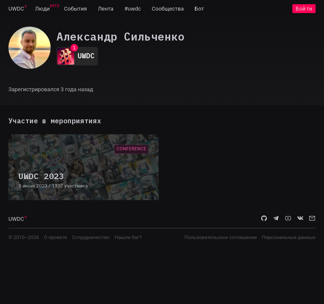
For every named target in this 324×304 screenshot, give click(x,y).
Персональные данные (289, 237)
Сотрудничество (91, 237)
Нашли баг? (128, 237)
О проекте (55, 237)
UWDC (16, 8)
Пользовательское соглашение (220, 237)
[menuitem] (16, 8)
